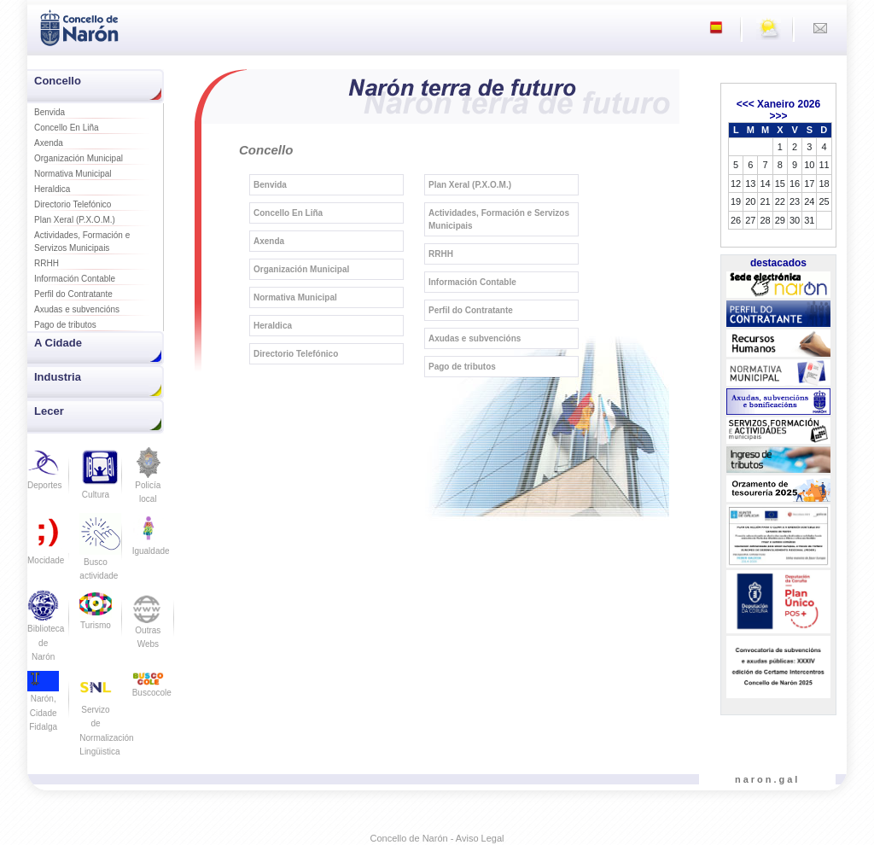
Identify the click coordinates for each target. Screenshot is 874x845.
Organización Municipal (78, 158)
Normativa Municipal (73, 173)
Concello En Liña (66, 127)
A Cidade (58, 342)
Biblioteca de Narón (45, 630)
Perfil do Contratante (73, 294)
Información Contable (74, 278)
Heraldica (52, 189)
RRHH (46, 263)
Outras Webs (148, 625)
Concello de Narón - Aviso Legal (437, 838)
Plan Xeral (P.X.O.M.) (74, 219)
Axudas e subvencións (76, 309)
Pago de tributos (65, 324)
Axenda (48, 143)
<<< (746, 104)
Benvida (49, 112)
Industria (57, 376)
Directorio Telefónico (72, 204)
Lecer (49, 411)
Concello (57, 80)
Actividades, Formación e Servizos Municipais (82, 241)
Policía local (148, 480)
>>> (778, 116)
